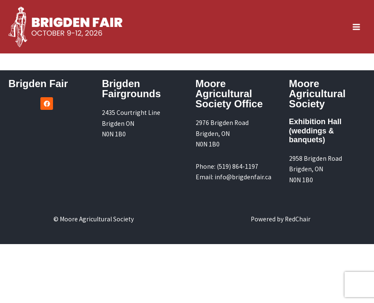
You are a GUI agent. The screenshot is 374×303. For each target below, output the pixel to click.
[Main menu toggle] (356, 27)
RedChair (297, 219)
